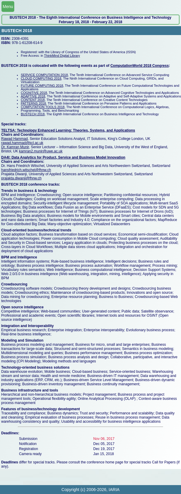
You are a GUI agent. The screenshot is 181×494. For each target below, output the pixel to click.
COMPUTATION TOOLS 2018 (42, 107)
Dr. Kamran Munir (15, 147)
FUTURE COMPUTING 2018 (42, 85)
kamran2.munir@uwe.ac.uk (40, 151)
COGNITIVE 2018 (34, 92)
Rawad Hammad (14, 139)
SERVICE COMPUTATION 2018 (44, 75)
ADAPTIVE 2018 (33, 96)
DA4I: (6, 157)
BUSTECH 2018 (33, 114)
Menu (8, 6)
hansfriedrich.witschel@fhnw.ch (26, 170)
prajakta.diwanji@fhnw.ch (21, 178)
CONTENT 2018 (33, 100)
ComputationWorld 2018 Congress (139, 66)
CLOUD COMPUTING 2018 (41, 78)
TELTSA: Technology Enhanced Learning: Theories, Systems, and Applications (68, 130)
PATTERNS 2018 (33, 103)
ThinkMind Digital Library (62, 55)
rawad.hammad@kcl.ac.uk (22, 143)
